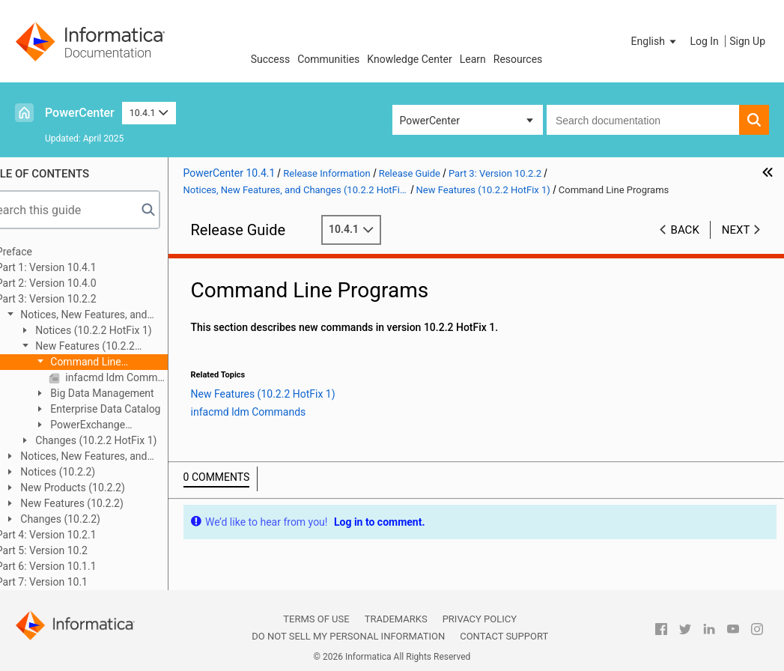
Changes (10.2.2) (87, 519)
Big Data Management (129, 393)
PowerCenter (80, 113)
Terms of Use (316, 619)
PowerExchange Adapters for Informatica (119, 426)
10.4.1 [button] (149, 112)
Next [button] (736, 230)
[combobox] (643, 120)
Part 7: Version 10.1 (70, 582)
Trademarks (396, 619)
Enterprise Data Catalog (132, 409)
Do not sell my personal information (348, 636)
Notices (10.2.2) (85, 472)
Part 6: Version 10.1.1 (75, 566)
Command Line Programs (106, 363)
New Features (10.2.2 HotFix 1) (105, 347)
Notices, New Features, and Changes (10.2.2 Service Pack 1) (107, 457)
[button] (655, 41)
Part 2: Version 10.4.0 (75, 283)
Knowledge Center (409, 59)
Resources (518, 59)
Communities (328, 59)
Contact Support (504, 636)
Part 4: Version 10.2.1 (75, 535)
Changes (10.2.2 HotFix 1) (123, 440)
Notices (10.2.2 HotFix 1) (120, 330)
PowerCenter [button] (430, 121)
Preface (43, 252)
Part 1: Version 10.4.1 (75, 267)
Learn (473, 59)
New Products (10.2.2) (100, 488)
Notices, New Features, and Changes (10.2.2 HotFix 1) (104, 316)
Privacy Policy (480, 619)
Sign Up (747, 41)
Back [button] (685, 230)
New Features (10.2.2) (99, 503)
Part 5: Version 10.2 (70, 550)
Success (271, 59)
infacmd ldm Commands (143, 377)
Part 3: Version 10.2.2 (75, 299)
